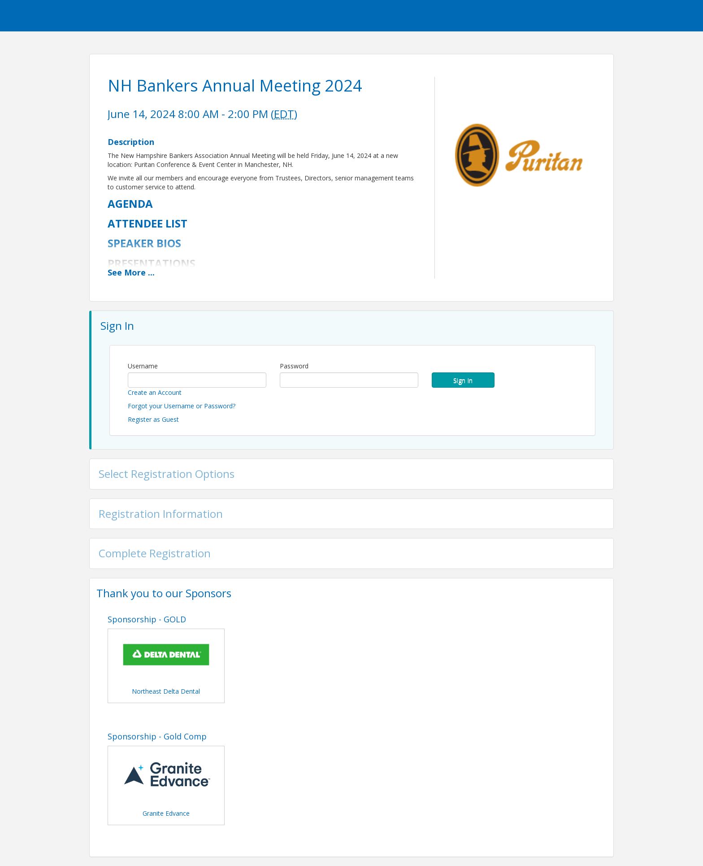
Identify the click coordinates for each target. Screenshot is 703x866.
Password (294, 366)
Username (143, 366)
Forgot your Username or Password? (181, 406)
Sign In (463, 380)
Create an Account (155, 392)
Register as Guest (153, 419)
